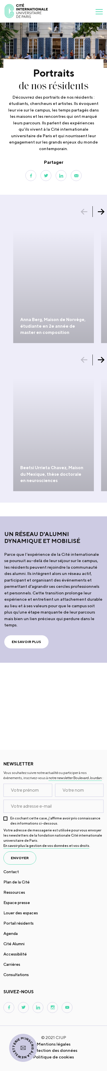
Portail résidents (18, 923)
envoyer (20, 858)
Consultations (16, 974)
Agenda (10, 933)
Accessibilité (15, 954)
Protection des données (53, 1050)
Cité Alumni (14, 943)
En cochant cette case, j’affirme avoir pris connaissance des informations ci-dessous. (55, 820)
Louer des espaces (20, 913)
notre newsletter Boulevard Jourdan (75, 778)
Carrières (11, 964)
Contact (11, 871)
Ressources (14, 892)
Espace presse (16, 902)
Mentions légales (53, 1044)
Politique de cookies (53, 1056)
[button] (87, 211)
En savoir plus (26, 642)
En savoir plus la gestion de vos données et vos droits (46, 845)
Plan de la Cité (16, 882)
